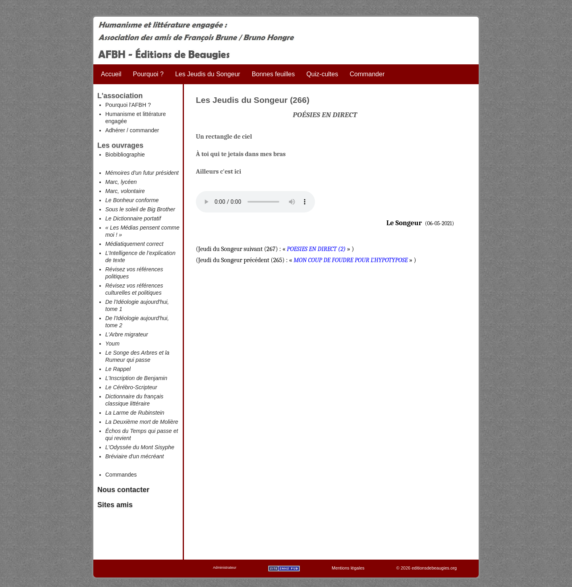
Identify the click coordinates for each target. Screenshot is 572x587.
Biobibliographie (125, 154)
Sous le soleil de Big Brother (140, 209)
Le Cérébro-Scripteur (131, 387)
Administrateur (224, 568)
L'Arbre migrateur (126, 334)
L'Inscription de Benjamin (136, 378)
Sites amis (115, 505)
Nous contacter (123, 490)
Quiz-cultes (322, 74)
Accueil (111, 74)
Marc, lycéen (121, 182)
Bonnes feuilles (273, 74)
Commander (367, 74)
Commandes (121, 474)
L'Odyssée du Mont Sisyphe (139, 447)
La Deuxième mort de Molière (141, 422)
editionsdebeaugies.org (434, 568)
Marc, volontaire (125, 191)
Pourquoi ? (148, 74)
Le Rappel (118, 369)
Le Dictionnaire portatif (133, 218)
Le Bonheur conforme (132, 200)
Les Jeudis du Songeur (207, 74)
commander (144, 130)
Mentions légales (348, 568)
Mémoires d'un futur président (142, 173)
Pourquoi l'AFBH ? (128, 105)
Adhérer (115, 130)
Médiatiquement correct (134, 244)
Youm (112, 343)
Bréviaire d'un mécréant (134, 456)
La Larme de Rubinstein (134, 412)
